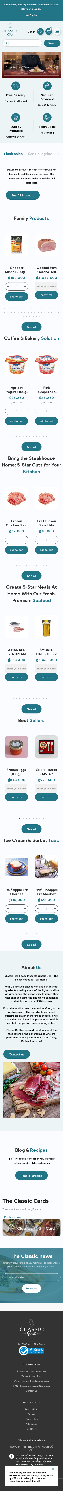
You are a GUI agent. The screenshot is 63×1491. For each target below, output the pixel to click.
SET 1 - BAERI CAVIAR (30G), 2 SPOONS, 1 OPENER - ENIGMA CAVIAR (46, 772)
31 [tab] (48, 312)
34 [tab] (58, 312)
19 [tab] (8, 312)
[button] (23, 195)
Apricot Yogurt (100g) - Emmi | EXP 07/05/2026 (16, 390)
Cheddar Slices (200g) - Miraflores (16, 270)
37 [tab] (30, 316)
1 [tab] (4, 309)
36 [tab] (26, 316)
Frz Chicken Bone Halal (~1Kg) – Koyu (46, 523)
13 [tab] (45, 309)
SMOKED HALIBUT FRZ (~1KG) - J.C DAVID (46, 652)
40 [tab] (40, 316)
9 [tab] (31, 309)
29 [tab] (41, 312)
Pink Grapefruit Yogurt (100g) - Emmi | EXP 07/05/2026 (46, 390)
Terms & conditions (31, 1376)
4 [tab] (14, 309)
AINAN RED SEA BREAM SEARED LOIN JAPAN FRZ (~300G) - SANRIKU (17, 652)
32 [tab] (51, 312)
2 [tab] (8, 309)
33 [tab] (55, 312)
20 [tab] (11, 312)
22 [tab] (18, 312)
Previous (6, 269)
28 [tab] (38, 312)
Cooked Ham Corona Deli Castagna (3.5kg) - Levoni (47, 270)
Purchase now (12, 1216)
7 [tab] (25, 309)
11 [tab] (38, 309)
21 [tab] (14, 312)
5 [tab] (18, 309)
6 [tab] (21, 309)
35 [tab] (23, 316)
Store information (31, 1440)
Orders (31, 1414)
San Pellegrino (40, 153)
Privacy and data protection (31, 1371)
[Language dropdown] (33, 15)
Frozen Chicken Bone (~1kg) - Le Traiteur (17, 523)
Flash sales (13, 153)
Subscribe (31, 1288)
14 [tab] (48, 309)
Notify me (46, 294)
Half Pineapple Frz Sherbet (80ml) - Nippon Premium (46, 892)
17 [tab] (58, 309)
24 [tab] (25, 312)
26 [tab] (31, 312)
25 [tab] (28, 312)
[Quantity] (16, 286)
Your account (31, 1402)
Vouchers (32, 1428)
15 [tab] (51, 309)
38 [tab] (33, 316)
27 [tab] (35, 312)
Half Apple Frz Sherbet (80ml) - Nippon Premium (17, 892)
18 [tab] (4, 312)
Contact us (31, 1390)
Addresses (31, 1423)
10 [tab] (35, 309)
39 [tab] (36, 316)
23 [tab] (21, 312)
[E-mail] (46, 286)
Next (56, 269)
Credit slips (32, 1419)
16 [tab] (55, 309)
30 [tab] (45, 312)
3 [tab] (11, 309)
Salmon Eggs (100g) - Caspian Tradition (17, 772)
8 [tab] (28, 309)
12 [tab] (41, 309)
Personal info (31, 1409)
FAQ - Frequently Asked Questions (31, 1385)
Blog (24, 16)
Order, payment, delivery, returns (31, 1381)
